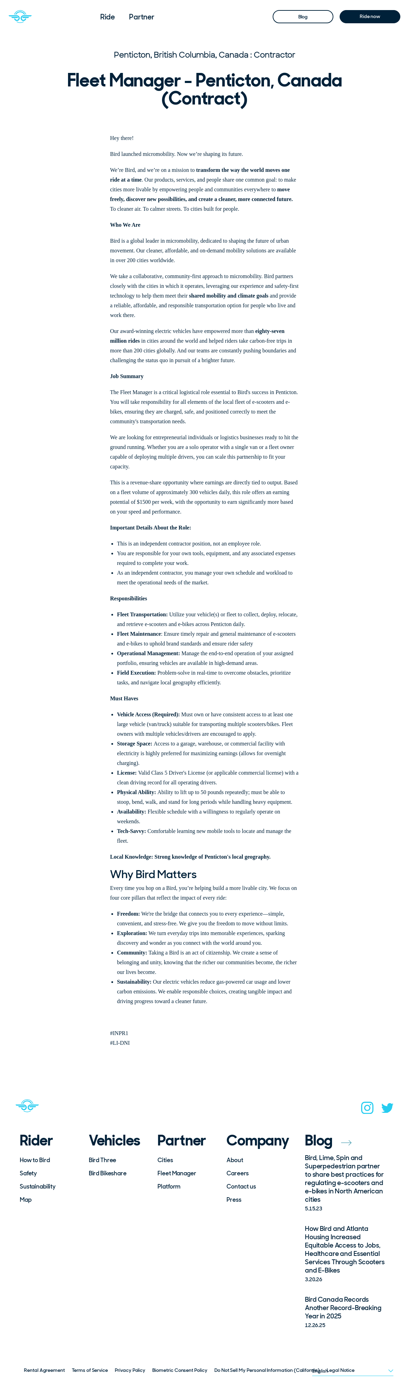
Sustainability (38, 1186)
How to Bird (35, 1160)
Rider (36, 1141)
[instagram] (367, 1110)
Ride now (370, 16)
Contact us (241, 1186)
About (235, 1160)
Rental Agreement (44, 1370)
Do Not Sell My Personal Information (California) (267, 1370)
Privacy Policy (130, 1370)
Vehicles (114, 1141)
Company (256, 1141)
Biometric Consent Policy (179, 1370)
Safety (28, 1173)
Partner (141, 17)
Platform (168, 1186)
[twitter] (387, 1110)
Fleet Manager (176, 1173)
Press (234, 1199)
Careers (238, 1173)
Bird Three (103, 1160)
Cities (165, 1160)
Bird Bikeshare (108, 1173)
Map (26, 1199)
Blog (303, 17)
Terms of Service (90, 1370)
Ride (107, 17)
